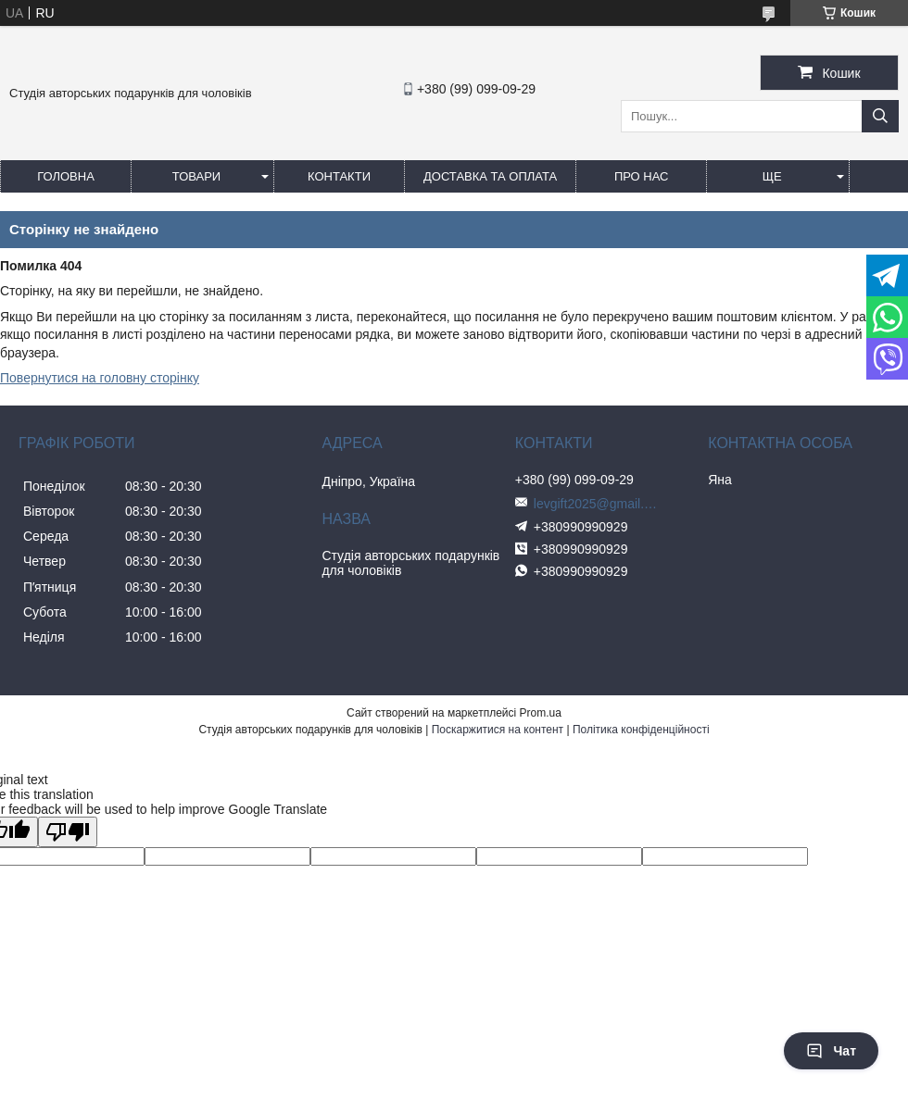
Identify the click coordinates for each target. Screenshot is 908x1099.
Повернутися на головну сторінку (99, 377)
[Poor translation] (67, 832)
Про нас (641, 176)
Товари (196, 176)
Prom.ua (540, 712)
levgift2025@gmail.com (598, 503)
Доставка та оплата (490, 176)
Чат (831, 1051)
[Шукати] (880, 116)
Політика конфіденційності (641, 729)
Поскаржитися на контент (497, 729)
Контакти (339, 176)
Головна (66, 176)
